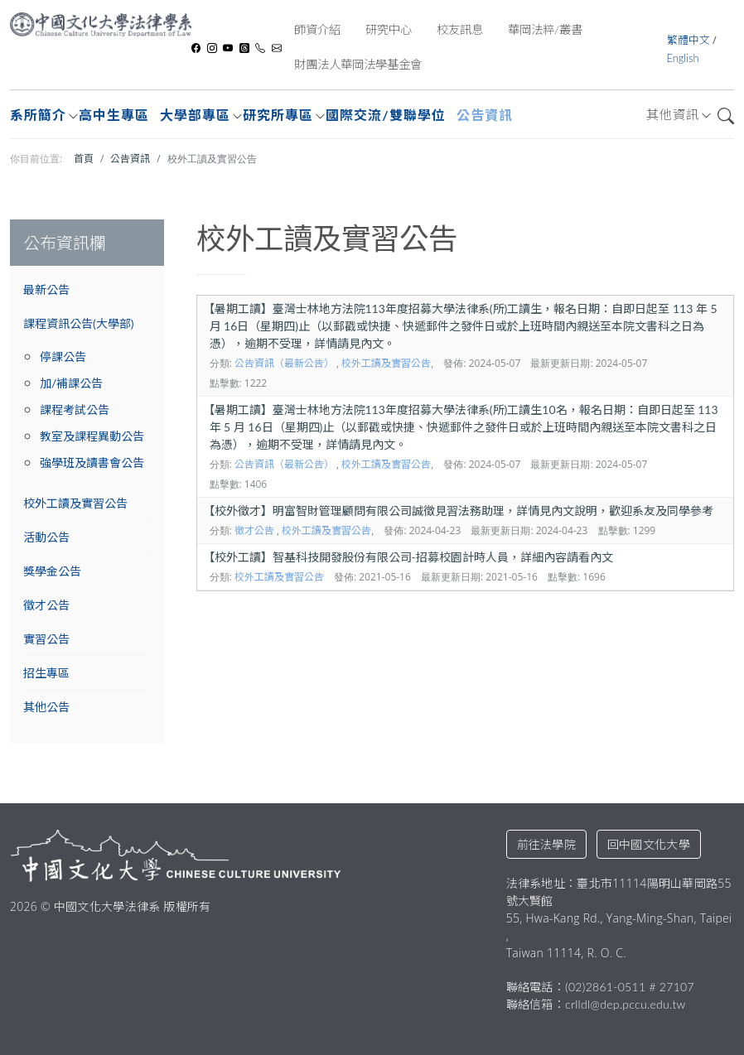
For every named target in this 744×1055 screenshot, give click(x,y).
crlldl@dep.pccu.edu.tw (625, 1004)
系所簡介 (38, 115)
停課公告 (63, 356)
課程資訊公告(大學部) (78, 323)
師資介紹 (317, 29)
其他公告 (46, 707)
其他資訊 (672, 114)
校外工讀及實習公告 (75, 503)
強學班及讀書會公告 (92, 462)
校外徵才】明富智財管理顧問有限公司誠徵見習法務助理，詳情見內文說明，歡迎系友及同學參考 (458, 510)
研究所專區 (278, 115)
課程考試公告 (74, 409)
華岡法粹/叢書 (545, 29)
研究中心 (388, 29)
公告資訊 (485, 115)
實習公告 (46, 639)
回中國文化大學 (648, 844)
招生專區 (46, 673)
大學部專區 (195, 115)
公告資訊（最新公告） (284, 363)
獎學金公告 (52, 571)
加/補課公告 (71, 383)
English (683, 58)
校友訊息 (460, 29)
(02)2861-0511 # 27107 (629, 987)
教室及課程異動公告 (92, 436)
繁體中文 (690, 39)
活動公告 (46, 537)
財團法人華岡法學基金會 (358, 64)
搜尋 (725, 116)
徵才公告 (46, 605)
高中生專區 (114, 115)
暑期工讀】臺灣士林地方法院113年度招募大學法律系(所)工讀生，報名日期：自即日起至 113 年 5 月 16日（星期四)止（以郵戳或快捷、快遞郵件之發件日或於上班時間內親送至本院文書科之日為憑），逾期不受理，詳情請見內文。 (460, 325)
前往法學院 (546, 844)
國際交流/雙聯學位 (385, 115)
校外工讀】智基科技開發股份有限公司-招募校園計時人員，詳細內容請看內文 (408, 557)
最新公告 (46, 289)
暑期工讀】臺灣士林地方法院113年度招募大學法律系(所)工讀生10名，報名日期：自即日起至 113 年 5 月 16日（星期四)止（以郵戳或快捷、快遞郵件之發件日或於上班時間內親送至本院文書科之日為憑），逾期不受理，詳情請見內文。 (460, 426)
